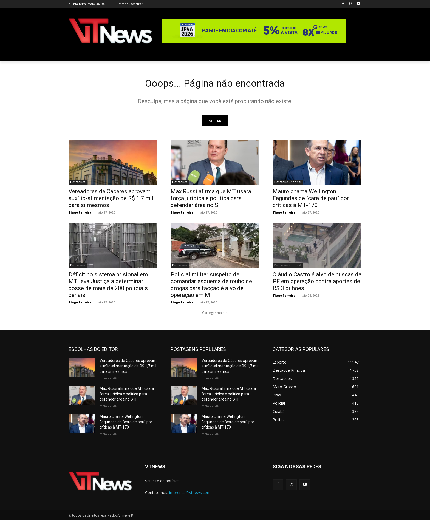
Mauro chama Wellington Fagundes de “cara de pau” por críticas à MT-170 (311, 200)
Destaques (78, 184)
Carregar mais (215, 314)
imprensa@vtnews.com (190, 494)
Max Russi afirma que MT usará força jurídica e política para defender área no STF (211, 200)
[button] (354, 54)
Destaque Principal (287, 184)
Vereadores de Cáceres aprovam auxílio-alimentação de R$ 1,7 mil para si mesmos (111, 200)
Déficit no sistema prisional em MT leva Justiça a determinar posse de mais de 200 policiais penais (108, 286)
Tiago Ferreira (80, 214)
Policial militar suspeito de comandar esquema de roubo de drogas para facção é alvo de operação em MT (211, 286)
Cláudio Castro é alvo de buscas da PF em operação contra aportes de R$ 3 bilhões (317, 283)
